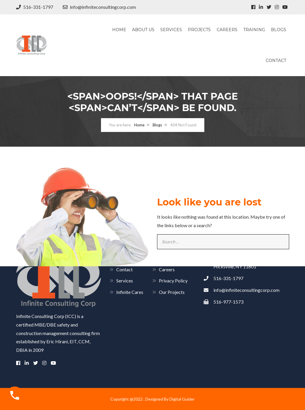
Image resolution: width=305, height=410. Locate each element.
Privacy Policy (173, 280)
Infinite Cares (129, 292)
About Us (143, 29)
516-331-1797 (34, 7)
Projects (199, 29)
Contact (276, 60)
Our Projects (172, 292)
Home (119, 29)
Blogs (278, 29)
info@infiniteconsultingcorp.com (99, 7)
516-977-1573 (223, 301)
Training (254, 29)
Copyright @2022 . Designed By (139, 398)
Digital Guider (182, 398)
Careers (227, 29)
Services (171, 29)
